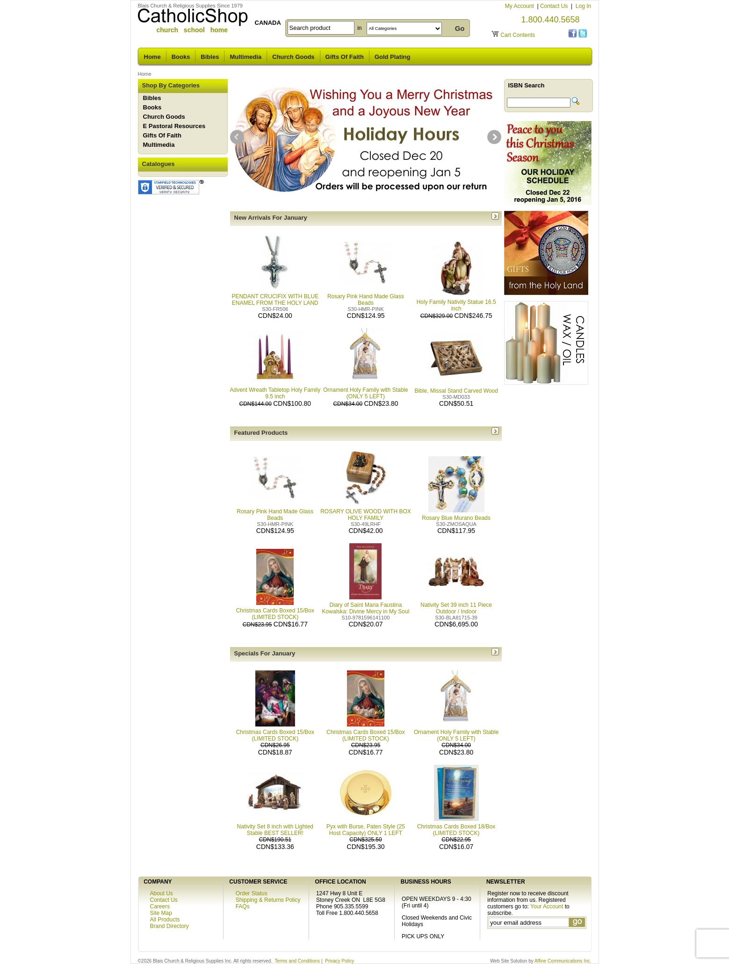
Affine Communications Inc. (563, 961)
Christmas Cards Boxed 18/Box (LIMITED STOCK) (456, 829)
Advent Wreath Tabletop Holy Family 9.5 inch (275, 390)
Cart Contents (517, 35)
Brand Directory (169, 926)
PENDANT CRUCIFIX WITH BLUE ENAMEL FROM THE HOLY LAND (274, 296)
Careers (160, 906)
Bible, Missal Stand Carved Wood (456, 387)
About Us (161, 893)
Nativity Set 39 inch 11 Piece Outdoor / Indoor (456, 605)
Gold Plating (393, 56)
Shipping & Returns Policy (268, 900)
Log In (583, 6)
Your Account (546, 906)
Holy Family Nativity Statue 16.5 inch (456, 302)
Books (181, 56)
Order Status (251, 893)
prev (237, 137)
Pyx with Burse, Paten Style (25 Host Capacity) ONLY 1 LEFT (365, 829)
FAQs (243, 906)
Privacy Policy (339, 961)
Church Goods (293, 56)
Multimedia (245, 56)
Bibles (210, 56)
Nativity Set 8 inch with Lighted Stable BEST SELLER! (275, 829)
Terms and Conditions (297, 961)
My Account (520, 6)
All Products (165, 919)
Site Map (161, 913)
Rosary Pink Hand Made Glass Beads (365, 296)
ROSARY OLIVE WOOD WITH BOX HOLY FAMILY (365, 511)
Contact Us (555, 6)
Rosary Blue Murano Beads (456, 514)
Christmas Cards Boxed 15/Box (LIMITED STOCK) (275, 610)
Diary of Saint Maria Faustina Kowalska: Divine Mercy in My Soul (366, 605)
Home (152, 56)
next (494, 137)
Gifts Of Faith (344, 56)
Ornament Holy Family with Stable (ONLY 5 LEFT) (365, 390)
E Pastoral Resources (174, 125)
